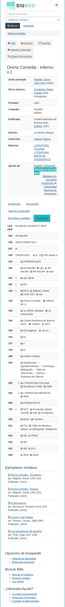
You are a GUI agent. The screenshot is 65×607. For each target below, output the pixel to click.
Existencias (14, 204)
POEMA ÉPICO (42, 159)
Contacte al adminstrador (25, 601)
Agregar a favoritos (21, 49)
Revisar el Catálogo (22, 574)
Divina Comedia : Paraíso (24, 489)
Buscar (12, 25)
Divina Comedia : (17, 33)
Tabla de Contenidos (19, 211)
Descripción (32, 204)
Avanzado (28, 25)
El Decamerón (18, 503)
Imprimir (28, 43)
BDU (9, 5)
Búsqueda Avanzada (23, 562)
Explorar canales (21, 578)
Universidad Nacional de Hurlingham (50, 190)
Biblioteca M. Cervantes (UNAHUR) (49, 180)
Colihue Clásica (42, 139)
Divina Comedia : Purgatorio (26, 475)
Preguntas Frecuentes (24, 597)
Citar (13, 43)
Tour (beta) (18, 581)
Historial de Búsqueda (24, 558)
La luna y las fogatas (22, 517)
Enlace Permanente (21, 56)
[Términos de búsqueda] (32, 14)
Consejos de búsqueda (24, 594)
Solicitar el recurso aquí (45, 171)
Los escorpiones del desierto (26, 531)
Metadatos (41, 218)
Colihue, (39, 126)
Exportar (45, 43)
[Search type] (32, 20)
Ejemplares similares (19, 218)
